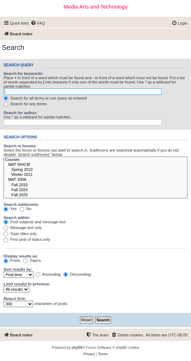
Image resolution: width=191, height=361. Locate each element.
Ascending (48, 274)
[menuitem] (38, 23)
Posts (12, 260)
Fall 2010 (95, 185)
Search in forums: (20, 146)
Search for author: (20, 113)
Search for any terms (25, 104)
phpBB (77, 348)
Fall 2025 (95, 195)
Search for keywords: (23, 73)
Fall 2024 (95, 190)
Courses (95, 159)
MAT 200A (95, 179)
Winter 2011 (95, 174)
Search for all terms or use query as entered (45, 98)
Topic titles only (20, 234)
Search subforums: (21, 204)
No (25, 209)
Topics (32, 260)
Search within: (17, 217)
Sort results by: (18, 269)
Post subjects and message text (34, 222)
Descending (77, 274)
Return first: (15, 298)
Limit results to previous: (27, 284)
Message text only (23, 227)
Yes (10, 209)
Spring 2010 (95, 169)
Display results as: (21, 256)
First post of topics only (27, 239)
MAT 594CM (95, 164)
